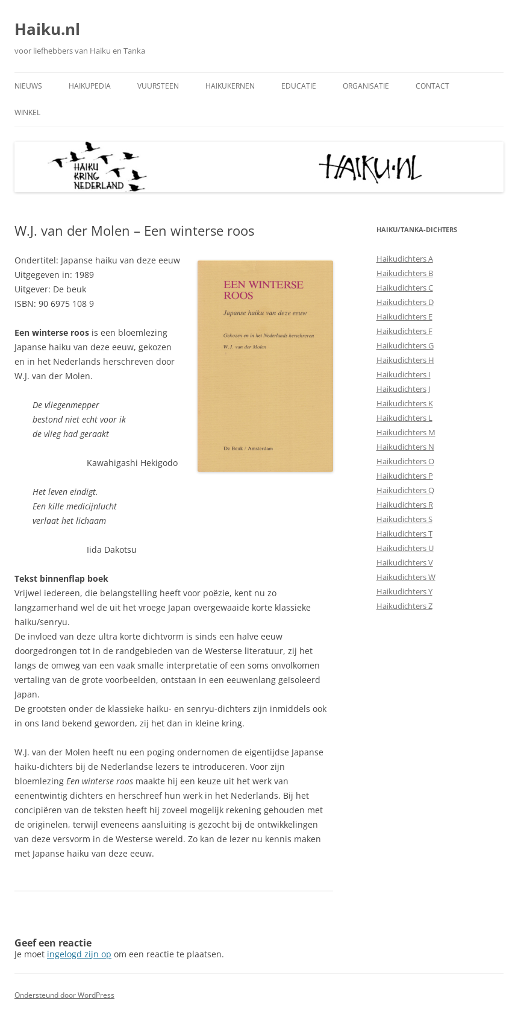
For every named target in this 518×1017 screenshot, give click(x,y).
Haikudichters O (405, 461)
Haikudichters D (405, 302)
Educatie (298, 86)
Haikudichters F (404, 331)
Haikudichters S (404, 519)
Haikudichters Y (404, 591)
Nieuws (28, 86)
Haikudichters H (405, 359)
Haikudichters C (404, 287)
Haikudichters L (404, 417)
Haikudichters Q (405, 490)
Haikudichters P (404, 475)
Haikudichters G (405, 345)
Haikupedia (90, 86)
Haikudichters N (405, 446)
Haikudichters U (405, 548)
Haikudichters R (404, 504)
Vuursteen (158, 86)
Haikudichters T (404, 533)
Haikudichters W (405, 576)
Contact (432, 86)
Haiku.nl (47, 29)
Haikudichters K (404, 403)
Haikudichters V (404, 562)
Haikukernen (230, 86)
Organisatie (366, 86)
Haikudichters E (404, 316)
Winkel (27, 112)
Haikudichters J (403, 388)
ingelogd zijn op (79, 954)
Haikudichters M (405, 432)
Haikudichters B (404, 273)
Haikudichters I (403, 374)
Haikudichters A (404, 258)
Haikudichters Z (404, 605)
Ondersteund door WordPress (64, 995)
